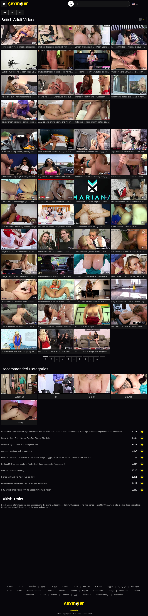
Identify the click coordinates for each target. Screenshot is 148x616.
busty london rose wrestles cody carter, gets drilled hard (24, 483)
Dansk (75, 586)
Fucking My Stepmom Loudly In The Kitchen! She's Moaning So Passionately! (33, 464)
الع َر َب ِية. (122, 586)
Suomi (65, 586)
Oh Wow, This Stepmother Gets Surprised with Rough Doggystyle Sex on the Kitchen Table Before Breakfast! (46, 457)
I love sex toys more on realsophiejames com (19, 445)
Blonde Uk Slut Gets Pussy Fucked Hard (17, 477)
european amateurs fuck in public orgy (17, 451)
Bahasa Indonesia (34, 591)
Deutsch (137, 591)
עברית (9, 591)
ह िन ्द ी (87, 595)
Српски (10, 586)
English (85, 591)
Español (73, 591)
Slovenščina (98, 591)
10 (97, 359)
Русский (62, 591)
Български (29, 595)
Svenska (50, 591)
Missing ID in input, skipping (12, 470)
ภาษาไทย (32, 586)
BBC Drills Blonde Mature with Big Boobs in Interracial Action (26, 490)
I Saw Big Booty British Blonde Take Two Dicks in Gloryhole (25, 438)
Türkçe (111, 591)
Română (65, 595)
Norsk (21, 586)
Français (42, 595)
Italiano (54, 595)
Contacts (74, 610)
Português (135, 586)
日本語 (54, 586)
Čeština (98, 586)
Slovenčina (118, 595)
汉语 (76, 595)
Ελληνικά (86, 586)
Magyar (110, 586)
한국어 (44, 586)
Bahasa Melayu (102, 595)
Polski (19, 591)
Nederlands (124, 591)
